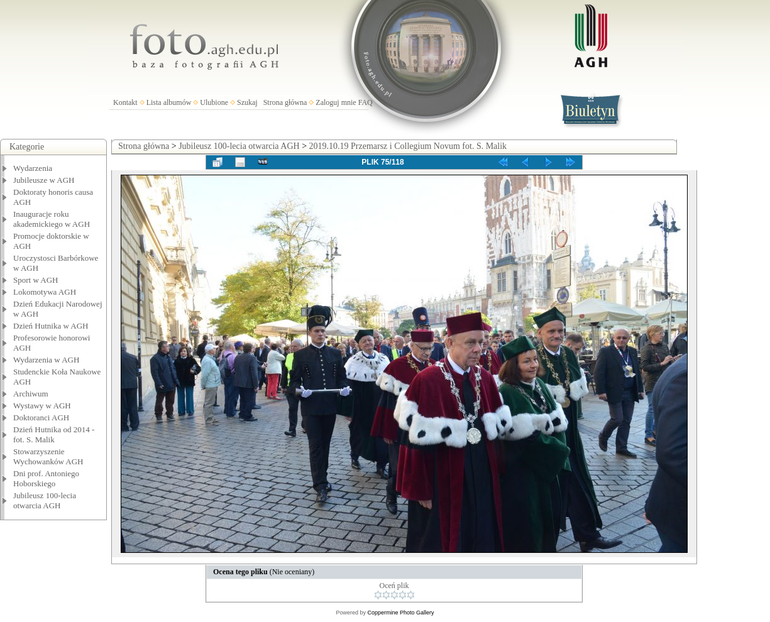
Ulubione (214, 102)
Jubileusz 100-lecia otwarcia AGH (44, 500)
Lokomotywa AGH (44, 292)
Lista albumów (169, 102)
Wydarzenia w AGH (46, 359)
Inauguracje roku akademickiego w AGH (51, 219)
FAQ (365, 102)
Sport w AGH (35, 280)
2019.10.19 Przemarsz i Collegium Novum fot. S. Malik (408, 146)
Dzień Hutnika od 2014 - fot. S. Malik (53, 434)
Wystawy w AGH (42, 405)
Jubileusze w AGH (44, 180)
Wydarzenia (32, 168)
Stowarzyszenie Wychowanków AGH (48, 456)
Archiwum (30, 393)
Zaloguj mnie (336, 102)
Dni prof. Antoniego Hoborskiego (46, 478)
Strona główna (285, 102)
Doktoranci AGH (41, 417)
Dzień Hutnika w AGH (51, 325)
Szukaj (247, 102)
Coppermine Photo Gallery (400, 612)
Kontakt (125, 102)
